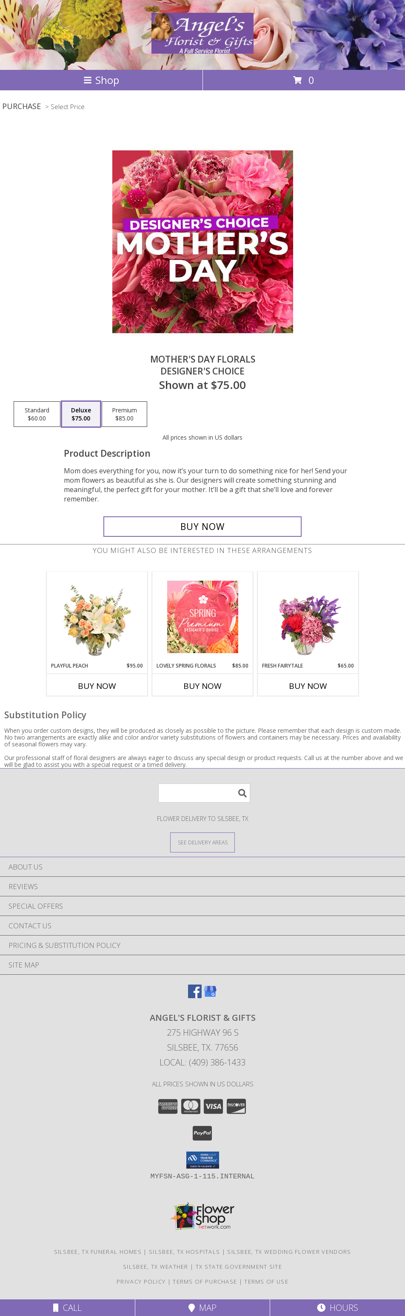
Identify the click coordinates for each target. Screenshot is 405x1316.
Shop (101, 80)
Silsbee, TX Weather (155, 1266)
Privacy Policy (141, 1281)
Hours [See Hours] (337, 1307)
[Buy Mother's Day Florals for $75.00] (202, 526)
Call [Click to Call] (67, 1307)
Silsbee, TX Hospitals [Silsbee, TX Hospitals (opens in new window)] (184, 1252)
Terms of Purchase (205, 1281)
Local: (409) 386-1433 (202, 1062)
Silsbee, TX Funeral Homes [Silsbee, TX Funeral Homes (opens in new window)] (98, 1252)
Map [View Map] (202, 1307)
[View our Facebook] (195, 995)
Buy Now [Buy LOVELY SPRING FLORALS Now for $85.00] (202, 685)
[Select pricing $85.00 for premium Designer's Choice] (124, 414)
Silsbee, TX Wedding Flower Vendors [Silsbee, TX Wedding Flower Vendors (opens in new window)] (289, 1252)
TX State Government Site (239, 1266)
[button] (202, 1160)
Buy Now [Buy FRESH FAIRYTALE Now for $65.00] (308, 685)
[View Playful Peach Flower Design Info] (97, 617)
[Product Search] (204, 793)
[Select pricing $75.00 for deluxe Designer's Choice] (81, 414)
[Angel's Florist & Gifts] (202, 49)
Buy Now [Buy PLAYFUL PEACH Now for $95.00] (97, 685)
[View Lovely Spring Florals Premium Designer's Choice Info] (202, 616)
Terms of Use (266, 1281)
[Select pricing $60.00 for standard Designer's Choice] (37, 414)
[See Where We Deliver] (202, 842)
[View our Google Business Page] (210, 995)
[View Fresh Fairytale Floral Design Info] (308, 617)
